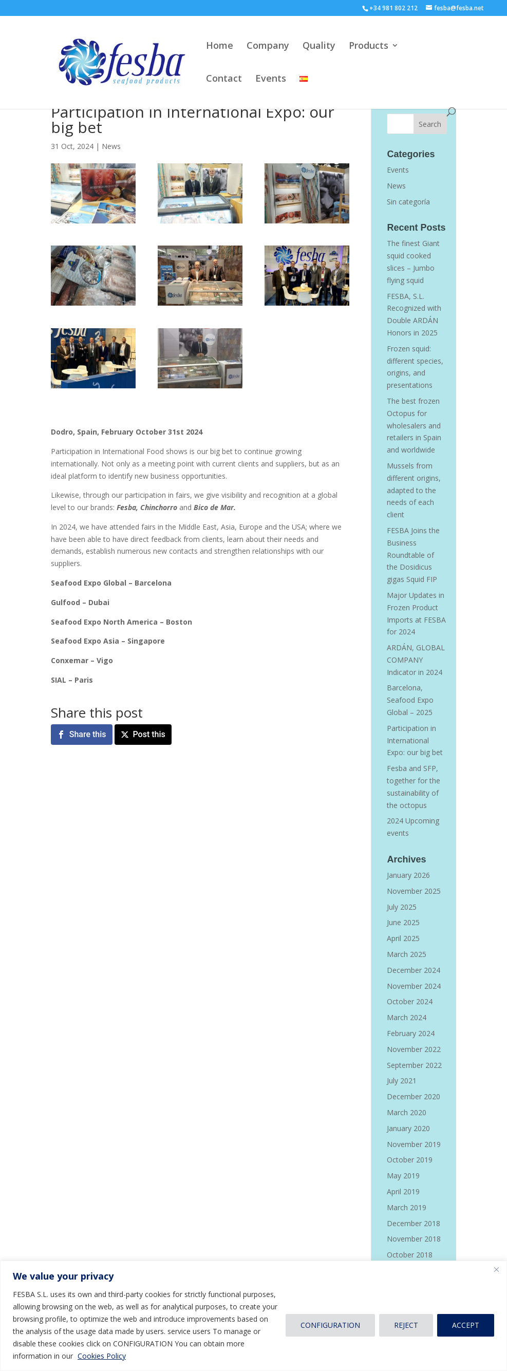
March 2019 (406, 1207)
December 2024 (413, 970)
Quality (319, 46)
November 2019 (414, 1144)
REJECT (406, 1325)
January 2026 (408, 875)
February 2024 (411, 1033)
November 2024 (414, 986)
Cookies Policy (102, 1356)
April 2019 (403, 1191)
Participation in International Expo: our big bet (415, 740)
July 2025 (402, 907)
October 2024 (410, 1001)
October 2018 (410, 1255)
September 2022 (414, 1065)
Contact (224, 79)
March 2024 (406, 1017)
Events (270, 79)
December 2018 (413, 1223)
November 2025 (414, 891)
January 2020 (408, 1128)
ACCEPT (465, 1325)
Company (268, 46)
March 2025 (406, 954)
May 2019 (403, 1175)
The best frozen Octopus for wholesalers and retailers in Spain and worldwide (414, 425)
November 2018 (414, 1239)
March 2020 (406, 1112)
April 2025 (403, 938)
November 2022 (414, 1049)
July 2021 (402, 1080)
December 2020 (413, 1096)
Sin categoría (408, 201)
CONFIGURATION (330, 1325)
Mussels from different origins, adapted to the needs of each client (414, 490)
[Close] (496, 1269)
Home (219, 46)
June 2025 (403, 922)
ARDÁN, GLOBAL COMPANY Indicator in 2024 (416, 660)
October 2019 (410, 1160)
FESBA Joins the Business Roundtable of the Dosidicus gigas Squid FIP (413, 554)
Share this (87, 734)
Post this (149, 734)
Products (368, 46)
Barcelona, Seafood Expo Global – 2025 (410, 700)
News (111, 146)
